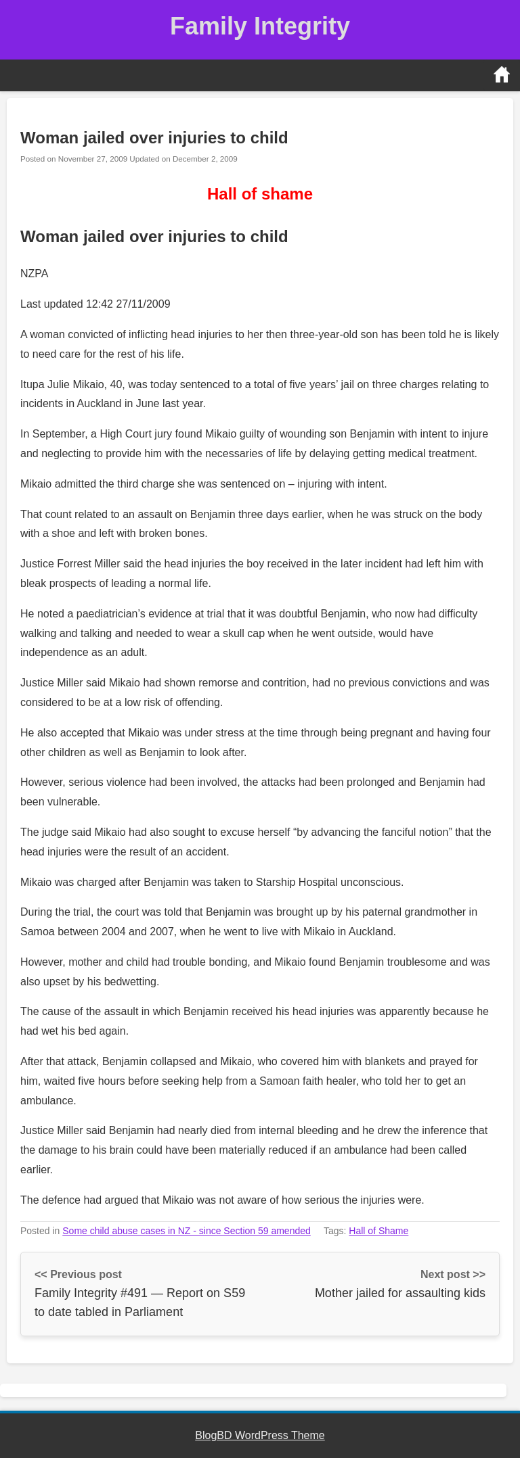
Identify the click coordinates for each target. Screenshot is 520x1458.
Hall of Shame (378, 1230)
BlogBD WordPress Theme (259, 1435)
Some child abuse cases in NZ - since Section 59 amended (186, 1230)
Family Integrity (260, 26)
